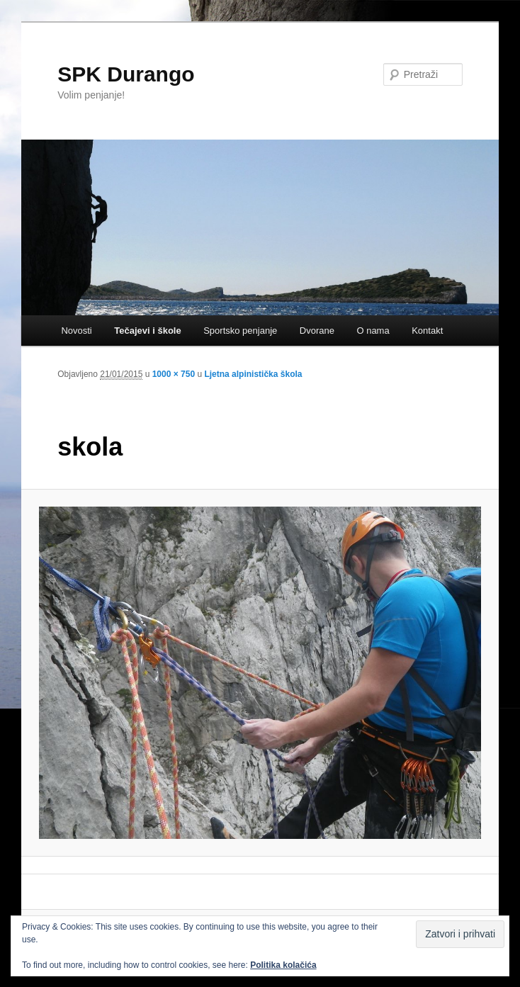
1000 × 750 (173, 374)
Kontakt (427, 330)
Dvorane (317, 330)
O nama (372, 330)
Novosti (76, 330)
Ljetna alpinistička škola (253, 374)
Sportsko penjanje (240, 330)
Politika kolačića (283, 965)
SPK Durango (125, 74)
